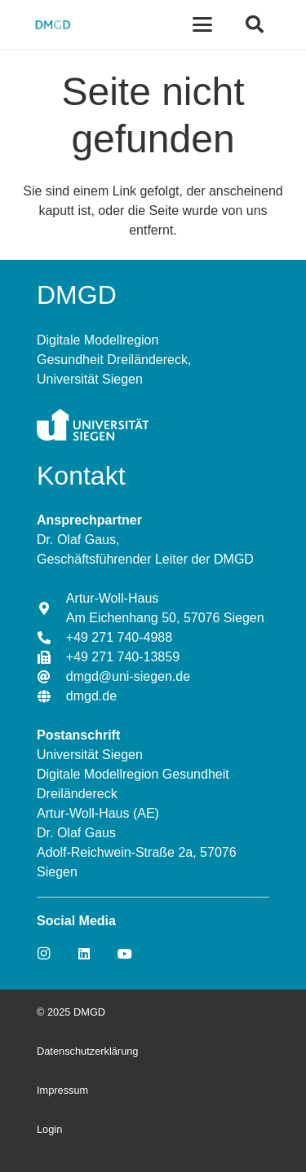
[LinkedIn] (84, 953)
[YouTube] (125, 953)
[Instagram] (43, 953)
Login (49, 1129)
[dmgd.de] (51, 696)
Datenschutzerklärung (87, 1051)
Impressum (62, 1090)
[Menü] (203, 24)
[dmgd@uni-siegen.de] (51, 676)
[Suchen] (254, 24)
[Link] (52, 24)
